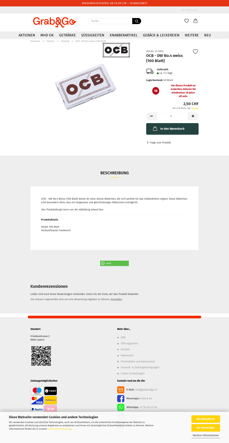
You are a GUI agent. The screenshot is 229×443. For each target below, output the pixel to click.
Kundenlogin (189, 10)
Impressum (127, 355)
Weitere (192, 35)
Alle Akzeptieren (205, 419)
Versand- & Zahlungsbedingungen (140, 367)
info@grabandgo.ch (146, 389)
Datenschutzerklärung (59, 428)
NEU (207, 35)
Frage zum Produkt (160, 142)
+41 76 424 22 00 (148, 407)
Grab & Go (146, 398)
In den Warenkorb (168, 128)
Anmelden (116, 299)
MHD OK (47, 35)
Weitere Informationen (206, 435)
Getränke (67, 35)
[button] (195, 21)
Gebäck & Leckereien (161, 35)
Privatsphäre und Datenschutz (138, 361)
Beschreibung (114, 172)
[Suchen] (136, 21)
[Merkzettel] (186, 21)
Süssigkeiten (92, 35)
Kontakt (125, 349)
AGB (123, 337)
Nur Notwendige (206, 427)
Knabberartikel (124, 35)
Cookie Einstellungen (133, 373)
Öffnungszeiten (129, 343)
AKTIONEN (27, 35)
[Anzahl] (172, 116)
